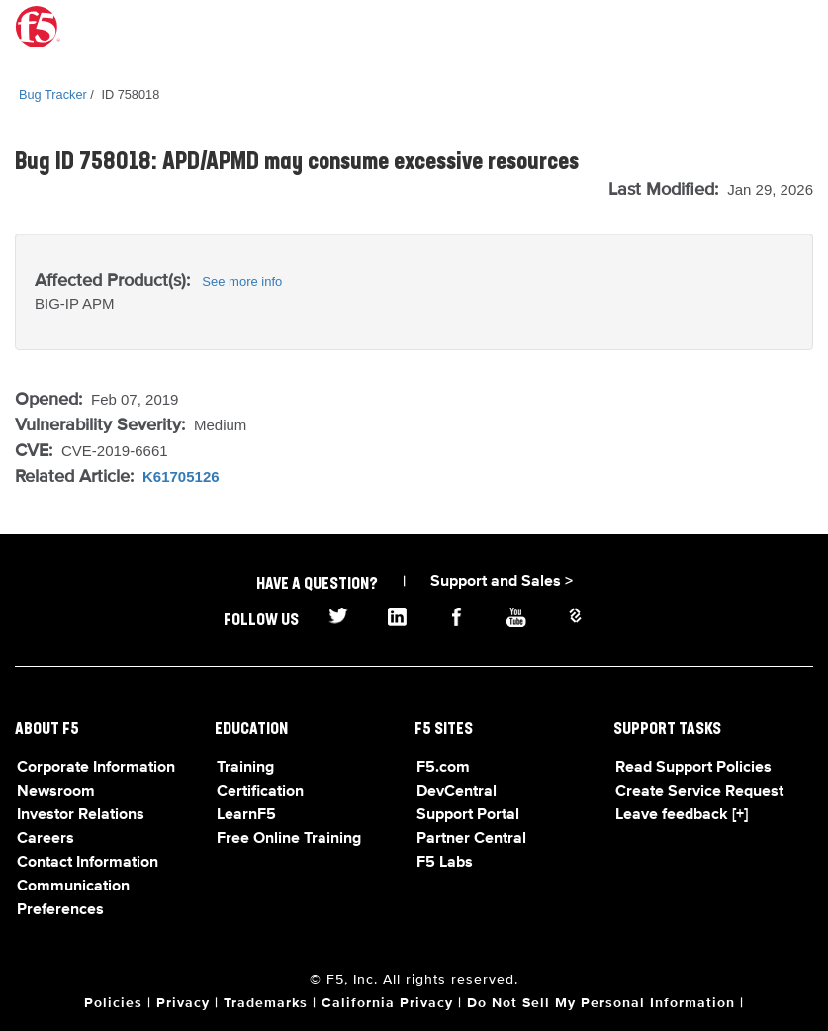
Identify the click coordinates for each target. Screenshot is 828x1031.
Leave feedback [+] (681, 815)
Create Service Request (699, 791)
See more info (242, 281)
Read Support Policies (693, 768)
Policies (113, 1003)
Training (245, 768)
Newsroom (56, 791)
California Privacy (387, 1003)
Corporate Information (96, 768)
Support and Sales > (501, 582)
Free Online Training (289, 839)
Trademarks (266, 1003)
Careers (45, 839)
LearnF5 (246, 815)
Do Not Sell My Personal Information (601, 1003)
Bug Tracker (53, 94)
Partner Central (471, 839)
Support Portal (467, 815)
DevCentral (456, 791)
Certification (260, 791)
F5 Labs (444, 863)
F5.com (443, 768)
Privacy (183, 1003)
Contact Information (87, 863)
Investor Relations (80, 815)
